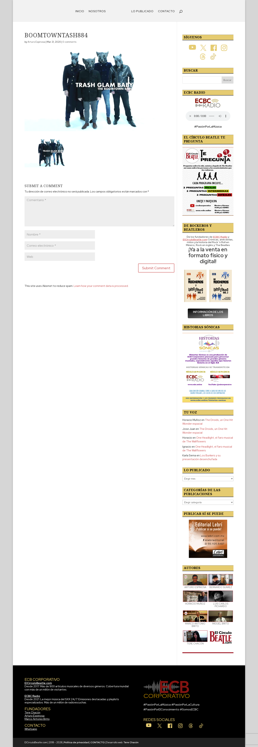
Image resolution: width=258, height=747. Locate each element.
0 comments (69, 41)
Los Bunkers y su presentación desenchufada (201, 457)
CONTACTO (166, 11)
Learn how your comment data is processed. (101, 286)
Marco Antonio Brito (37, 719)
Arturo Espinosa (36, 41)
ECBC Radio (32, 696)
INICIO (79, 11)
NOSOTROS (97, 11)
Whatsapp (31, 729)
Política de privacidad (76, 742)
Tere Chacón (32, 712)
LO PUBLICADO (142, 11)
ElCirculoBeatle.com (38, 683)
